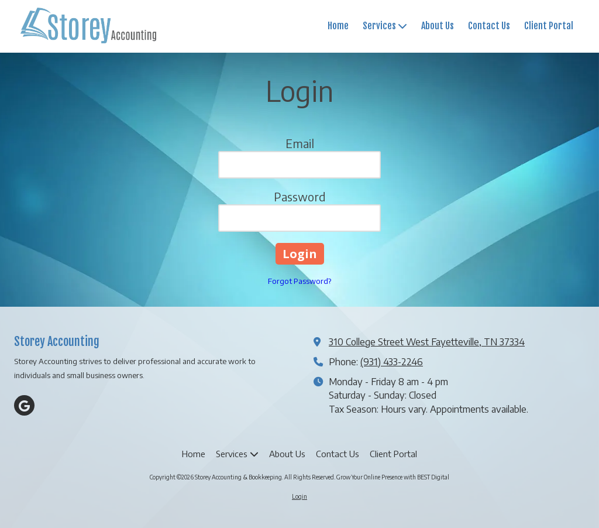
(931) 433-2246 (391, 361)
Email (299, 143)
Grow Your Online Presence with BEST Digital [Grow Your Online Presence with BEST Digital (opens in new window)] (392, 477)
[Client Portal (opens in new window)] (548, 26)
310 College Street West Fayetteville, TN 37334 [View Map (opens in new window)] (427, 341)
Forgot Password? (299, 281)
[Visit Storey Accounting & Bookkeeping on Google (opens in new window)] (24, 405)
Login (299, 496)
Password (300, 196)
